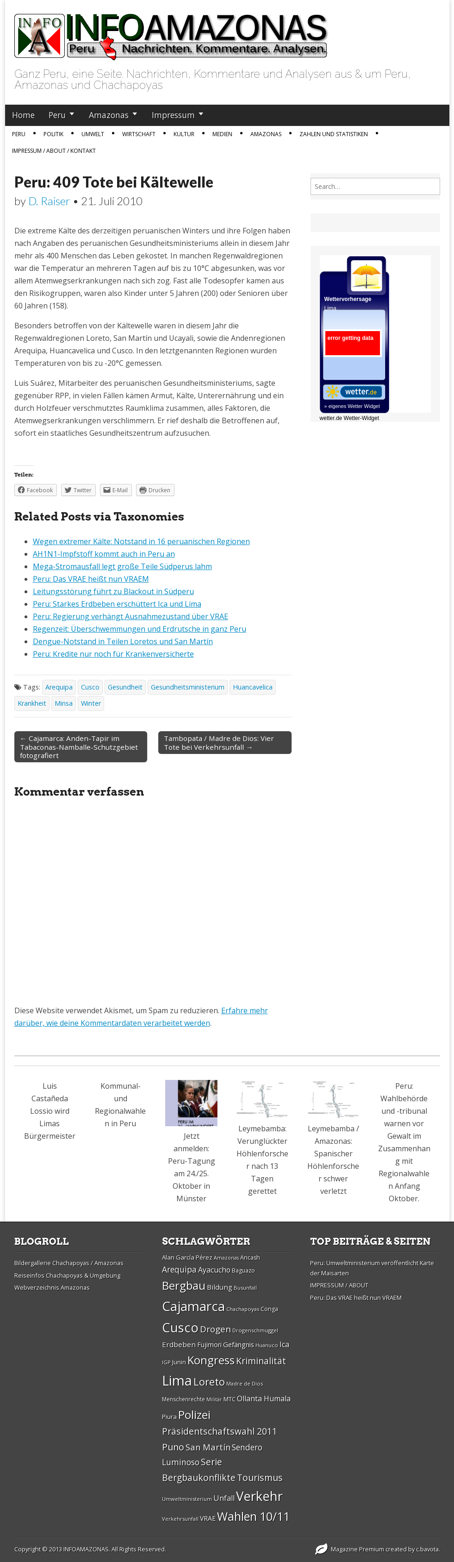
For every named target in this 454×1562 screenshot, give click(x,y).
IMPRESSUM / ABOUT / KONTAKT (54, 151)
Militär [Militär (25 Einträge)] (214, 1399)
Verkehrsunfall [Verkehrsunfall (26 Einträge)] (180, 1518)
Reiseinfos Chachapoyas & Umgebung (67, 1275)
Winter (91, 703)
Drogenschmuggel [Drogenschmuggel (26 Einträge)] (255, 1330)
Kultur (184, 134)
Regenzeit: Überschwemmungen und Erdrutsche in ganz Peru (139, 629)
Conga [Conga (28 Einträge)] (269, 1309)
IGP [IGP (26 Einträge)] (166, 1362)
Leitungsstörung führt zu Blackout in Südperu (113, 591)
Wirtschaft (138, 134)
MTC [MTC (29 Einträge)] (230, 1399)
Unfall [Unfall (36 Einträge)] (224, 1498)
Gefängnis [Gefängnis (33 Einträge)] (238, 1344)
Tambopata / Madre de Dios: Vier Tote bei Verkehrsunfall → (219, 742)
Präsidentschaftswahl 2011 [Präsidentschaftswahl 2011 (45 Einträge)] (219, 1431)
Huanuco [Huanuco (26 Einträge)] (266, 1345)
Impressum (173, 114)
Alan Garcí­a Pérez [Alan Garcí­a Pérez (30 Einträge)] (187, 1257)
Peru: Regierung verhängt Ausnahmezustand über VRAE (130, 616)
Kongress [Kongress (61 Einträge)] (211, 1360)
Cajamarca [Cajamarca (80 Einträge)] (193, 1306)
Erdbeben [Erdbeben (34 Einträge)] (179, 1344)
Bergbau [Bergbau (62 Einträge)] (183, 1285)
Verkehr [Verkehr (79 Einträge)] (259, 1496)
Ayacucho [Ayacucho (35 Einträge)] (214, 1270)
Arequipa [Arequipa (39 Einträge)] (179, 1269)
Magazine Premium (357, 1549)
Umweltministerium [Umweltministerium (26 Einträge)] (187, 1498)
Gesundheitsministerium (187, 687)
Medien (222, 134)
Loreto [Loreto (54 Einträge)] (209, 1381)
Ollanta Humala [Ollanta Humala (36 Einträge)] (264, 1398)
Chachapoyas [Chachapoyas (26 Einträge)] (242, 1308)
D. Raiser (49, 200)
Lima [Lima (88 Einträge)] (177, 1380)
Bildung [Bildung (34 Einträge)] (219, 1287)
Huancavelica (253, 687)
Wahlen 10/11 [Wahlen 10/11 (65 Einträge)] (253, 1516)
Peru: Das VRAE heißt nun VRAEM (91, 579)
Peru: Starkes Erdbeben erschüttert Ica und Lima (117, 604)
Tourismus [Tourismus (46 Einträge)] (260, 1477)
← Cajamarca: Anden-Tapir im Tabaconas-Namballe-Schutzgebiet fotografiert (79, 746)
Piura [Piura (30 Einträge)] (169, 1416)
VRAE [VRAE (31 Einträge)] (208, 1518)
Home (23, 114)
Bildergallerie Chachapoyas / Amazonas (69, 1263)
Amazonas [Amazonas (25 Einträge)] (226, 1258)
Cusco (90, 687)
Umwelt (92, 134)
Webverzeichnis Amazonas (52, 1287)
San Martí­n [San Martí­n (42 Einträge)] (208, 1447)
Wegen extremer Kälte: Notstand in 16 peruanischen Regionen (141, 541)
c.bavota (427, 1549)
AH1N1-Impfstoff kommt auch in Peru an (104, 554)
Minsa (64, 703)
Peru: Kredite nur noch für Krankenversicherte (113, 654)
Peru (57, 114)
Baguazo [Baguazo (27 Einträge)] (243, 1270)
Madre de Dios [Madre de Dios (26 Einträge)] (244, 1383)
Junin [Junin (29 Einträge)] (179, 1362)
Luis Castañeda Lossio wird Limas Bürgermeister (49, 1111)
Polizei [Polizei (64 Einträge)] (194, 1414)
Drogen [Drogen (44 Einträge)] (215, 1329)
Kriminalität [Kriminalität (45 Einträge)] (261, 1361)
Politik (53, 134)
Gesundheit (125, 687)
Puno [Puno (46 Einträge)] (173, 1447)
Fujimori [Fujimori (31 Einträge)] (209, 1344)
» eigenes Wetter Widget (352, 406)
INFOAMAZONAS (86, 1549)
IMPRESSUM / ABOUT (339, 1285)
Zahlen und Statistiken (333, 134)
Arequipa (59, 687)
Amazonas (109, 114)
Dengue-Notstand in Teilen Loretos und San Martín (123, 641)
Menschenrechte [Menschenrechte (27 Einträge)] (183, 1399)
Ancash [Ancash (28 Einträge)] (250, 1257)
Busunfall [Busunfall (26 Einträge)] (245, 1287)
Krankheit (32, 703)
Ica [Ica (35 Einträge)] (284, 1344)
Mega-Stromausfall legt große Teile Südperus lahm (122, 566)
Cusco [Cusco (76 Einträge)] (180, 1327)
